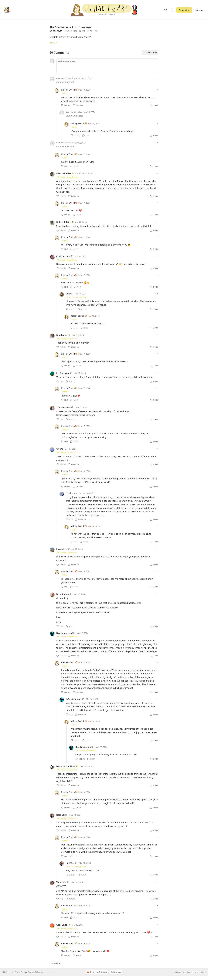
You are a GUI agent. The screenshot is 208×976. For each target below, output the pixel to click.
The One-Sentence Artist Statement (71, 27)
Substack (177, 972)
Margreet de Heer (65, 766)
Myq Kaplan (62, 593)
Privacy (24, 972)
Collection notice (42, 972)
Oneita (60, 448)
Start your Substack (96, 972)
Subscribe (184, 10)
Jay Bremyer (62, 372)
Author (65, 93)
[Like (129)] (82, 31)
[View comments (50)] (89, 31)
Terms (31, 972)
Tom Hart (61, 882)
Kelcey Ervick (56, 31)
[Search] (166, 10)
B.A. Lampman (64, 632)
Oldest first (150, 52)
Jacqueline (61, 548)
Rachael (60, 814)
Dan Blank (61, 335)
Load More (56, 963)
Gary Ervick (62, 924)
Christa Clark (63, 256)
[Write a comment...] (107, 66)
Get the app (116, 972)
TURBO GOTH (63, 407)
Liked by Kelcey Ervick (67, 177)
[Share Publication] (172, 10)
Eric (68, 293)
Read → (54, 42)
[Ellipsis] (156, 78)
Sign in (199, 10)
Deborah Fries (63, 173)
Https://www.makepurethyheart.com (75, 414)
